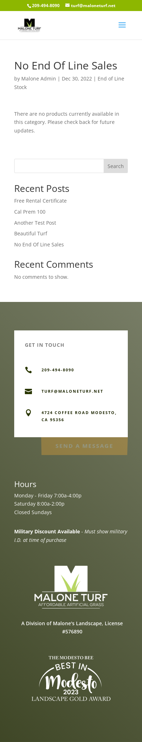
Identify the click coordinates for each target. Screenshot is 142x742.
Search (116, 166)
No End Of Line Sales (39, 244)
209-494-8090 (46, 5)
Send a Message (84, 446)
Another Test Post (35, 222)
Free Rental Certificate (40, 200)
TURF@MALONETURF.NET (72, 391)
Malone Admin (38, 78)
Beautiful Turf (30, 233)
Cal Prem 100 (29, 211)
